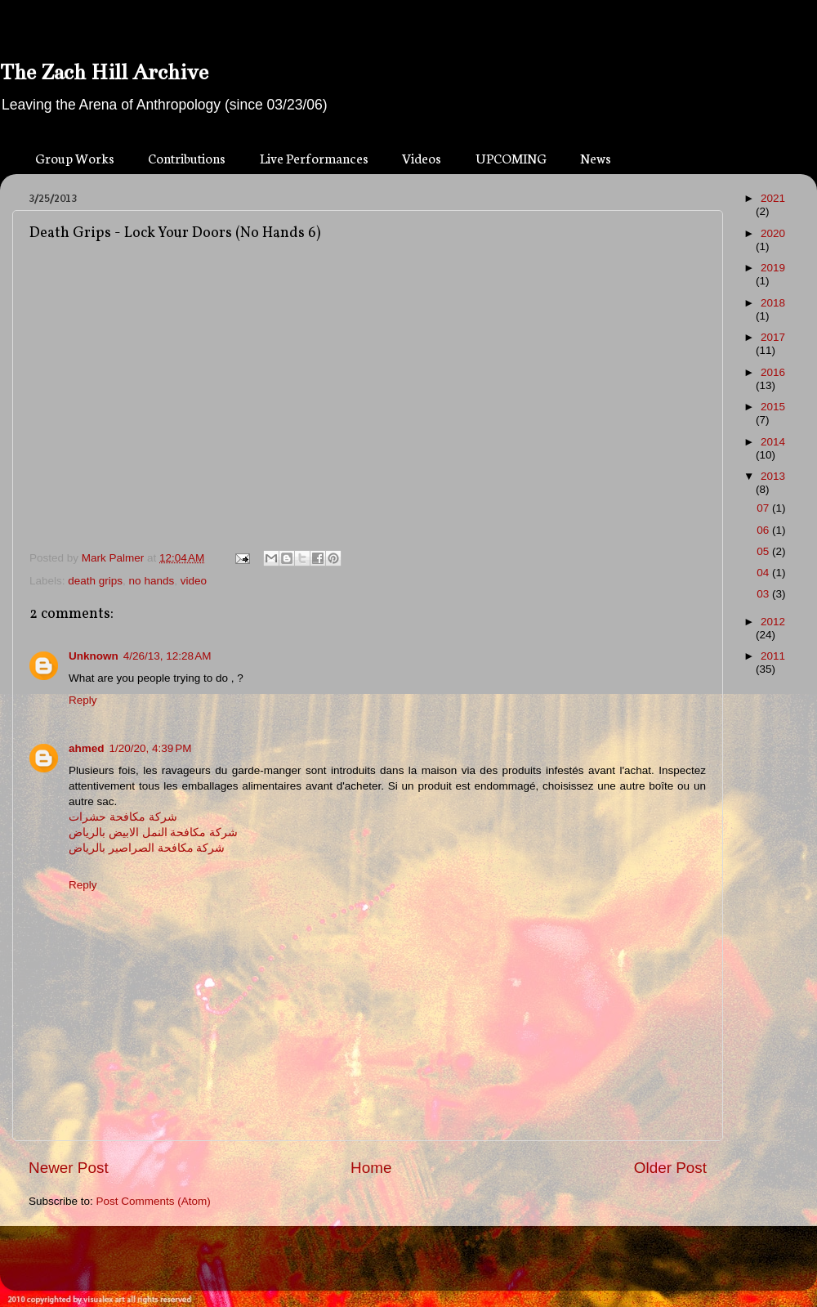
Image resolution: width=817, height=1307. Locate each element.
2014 (773, 442)
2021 (773, 198)
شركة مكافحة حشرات (123, 817)
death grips (95, 581)
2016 (773, 372)
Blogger (438, 1266)
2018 (773, 303)
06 (764, 530)
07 (764, 508)
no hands (152, 581)
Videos (421, 157)
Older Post (670, 1167)
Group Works (74, 157)
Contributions (186, 157)
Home (370, 1167)
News (595, 157)
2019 (773, 268)
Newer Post (69, 1167)
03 (764, 594)
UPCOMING (511, 157)
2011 (773, 656)
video (194, 581)
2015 (773, 407)
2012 (773, 621)
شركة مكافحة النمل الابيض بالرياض (153, 832)
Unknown (93, 656)
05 (764, 551)
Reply (83, 700)
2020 (773, 233)
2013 (773, 476)
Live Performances (314, 157)
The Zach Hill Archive (104, 72)
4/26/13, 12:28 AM (167, 656)
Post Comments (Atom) (153, 1201)
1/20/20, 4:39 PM (150, 748)
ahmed (87, 748)
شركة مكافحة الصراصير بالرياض (147, 848)
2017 (773, 337)
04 (764, 572)
